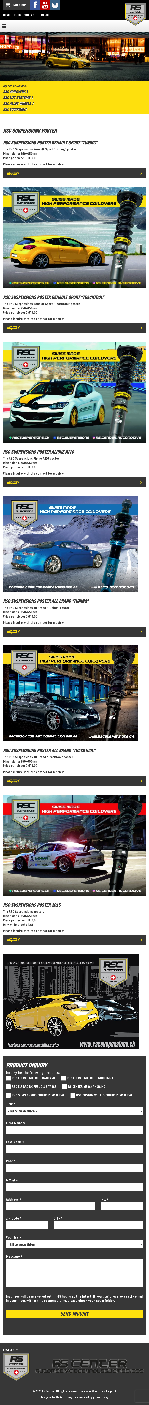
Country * (13, 1237)
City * (58, 1218)
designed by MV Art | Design (57, 1397)
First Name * (15, 1123)
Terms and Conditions (92, 1391)
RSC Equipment (15, 109)
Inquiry (13, 173)
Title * (10, 1104)
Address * (13, 1199)
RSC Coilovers (14, 91)
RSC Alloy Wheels (17, 103)
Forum (16, 15)
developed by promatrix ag (93, 1397)
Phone (10, 1161)
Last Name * (15, 1142)
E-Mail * (12, 1180)
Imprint (111, 1391)
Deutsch (44, 15)
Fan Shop (19, 5)
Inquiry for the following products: (33, 1072)
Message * (14, 1256)
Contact (29, 15)
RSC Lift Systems (16, 97)
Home (6, 15)
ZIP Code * (13, 1218)
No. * (105, 1199)
